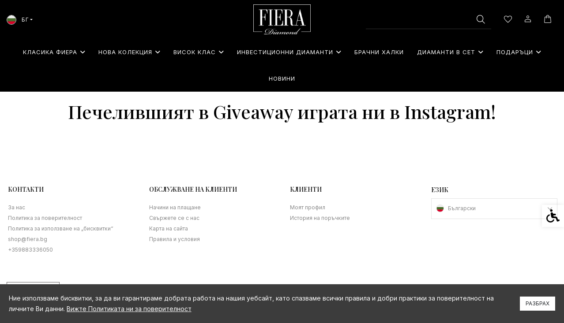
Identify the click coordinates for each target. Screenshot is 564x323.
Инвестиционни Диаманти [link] (289, 52)
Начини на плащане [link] (175, 207)
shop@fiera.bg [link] (27, 239)
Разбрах (537, 303)
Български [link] (462, 208)
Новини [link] (282, 78)
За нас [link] (16, 207)
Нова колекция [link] (129, 52)
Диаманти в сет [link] (450, 52)
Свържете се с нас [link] (174, 218)
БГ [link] (18, 19)
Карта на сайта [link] (168, 228)
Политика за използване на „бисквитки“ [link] (59, 228)
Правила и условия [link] (174, 239)
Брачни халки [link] (379, 52)
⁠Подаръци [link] (518, 52)
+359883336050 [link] (30, 249)
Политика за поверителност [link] (44, 218)
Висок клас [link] (198, 52)
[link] (282, 19)
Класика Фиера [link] (54, 52)
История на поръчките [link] (320, 218)
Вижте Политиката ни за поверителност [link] (129, 308)
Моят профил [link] (307, 207)
